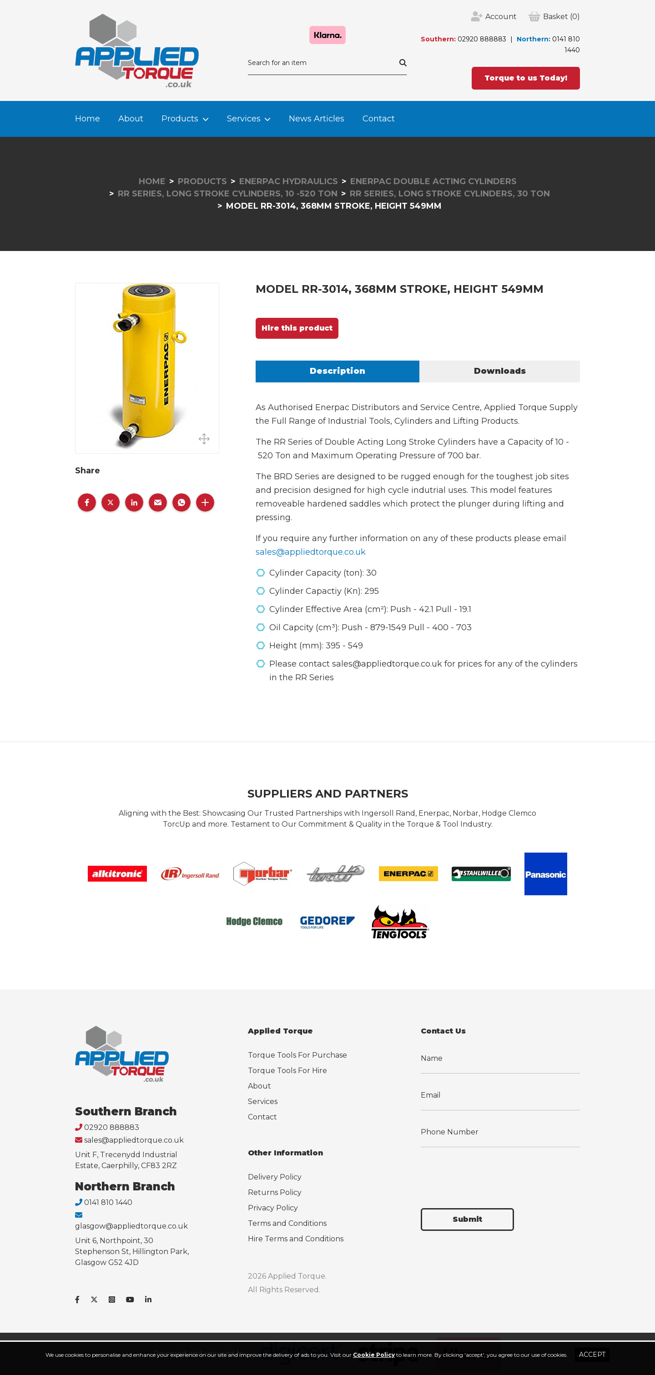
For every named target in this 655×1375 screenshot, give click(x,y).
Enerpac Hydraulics (288, 181)
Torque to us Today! (525, 78)
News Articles (316, 119)
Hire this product (297, 328)
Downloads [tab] (500, 371)
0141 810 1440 (108, 1202)
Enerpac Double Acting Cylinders (433, 181)
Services (244, 119)
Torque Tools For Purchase (297, 1055)
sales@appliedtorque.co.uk (311, 552)
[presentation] (490, 1172)
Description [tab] (337, 371)
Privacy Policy (273, 1208)
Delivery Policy (275, 1177)
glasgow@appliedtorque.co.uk (131, 1226)
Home (87, 119)
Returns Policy (275, 1192)
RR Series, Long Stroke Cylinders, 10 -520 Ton (228, 194)
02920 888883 (482, 39)
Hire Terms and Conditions (295, 1238)
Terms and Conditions (287, 1223)
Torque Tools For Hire (287, 1070)
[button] (87, 502)
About (130, 119)
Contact (379, 119)
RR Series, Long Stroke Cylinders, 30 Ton (450, 194)
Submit (467, 1219)
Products (179, 119)
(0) (561, 16)
